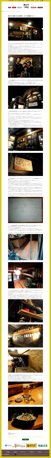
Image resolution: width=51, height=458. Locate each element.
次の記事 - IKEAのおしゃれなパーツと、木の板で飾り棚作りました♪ (34, 436)
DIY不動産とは (28, 0)
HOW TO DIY (33, 7)
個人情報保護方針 (6, 454)
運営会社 (2, 454)
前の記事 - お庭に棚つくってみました (12, 436)
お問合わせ (32, 0)
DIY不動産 (2, 11)
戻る (25, 439)
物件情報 (14, 7)
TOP (9, 7)
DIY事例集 (19, 7)
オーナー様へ (37, 0)
